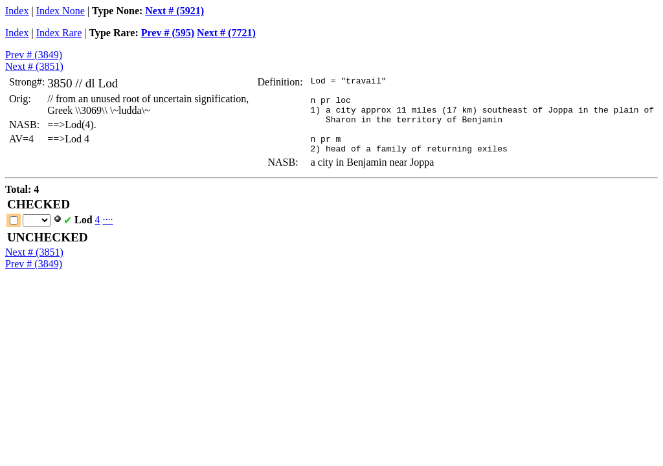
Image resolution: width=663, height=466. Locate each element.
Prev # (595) (167, 32)
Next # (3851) (34, 66)
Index (16, 10)
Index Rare (59, 32)
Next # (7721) (226, 32)
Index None (60, 10)
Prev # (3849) (33, 54)
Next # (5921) (174, 10)
